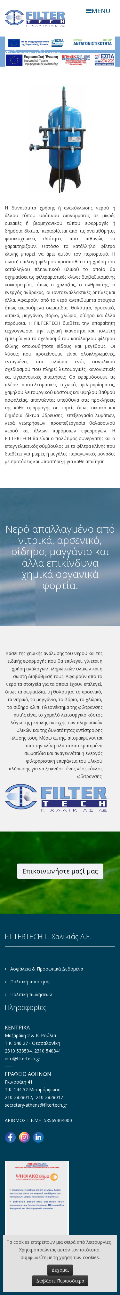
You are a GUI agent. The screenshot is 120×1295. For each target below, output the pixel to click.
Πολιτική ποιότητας (29, 982)
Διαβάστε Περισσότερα (60, 1281)
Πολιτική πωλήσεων (30, 994)
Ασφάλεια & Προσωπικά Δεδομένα (46, 969)
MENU (98, 10)
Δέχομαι (60, 1270)
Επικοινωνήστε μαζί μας (60, 871)
